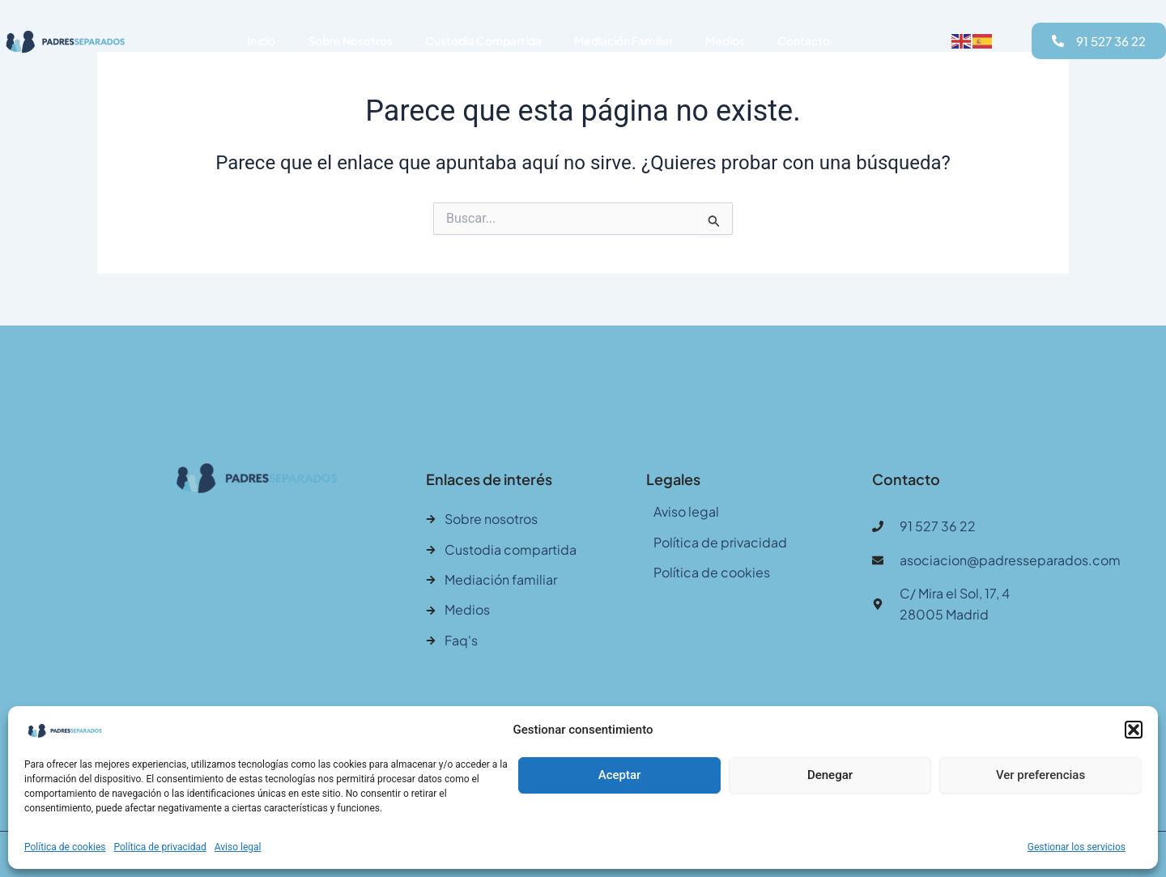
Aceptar (619, 775)
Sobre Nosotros (350, 40)
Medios (725, 40)
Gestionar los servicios (1077, 847)
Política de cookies (65, 847)
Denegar (830, 775)
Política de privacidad (160, 847)
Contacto (803, 40)
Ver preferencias (1040, 775)
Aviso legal (238, 847)
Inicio (261, 40)
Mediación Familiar (623, 40)
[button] (1134, 730)
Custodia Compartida (483, 40)
